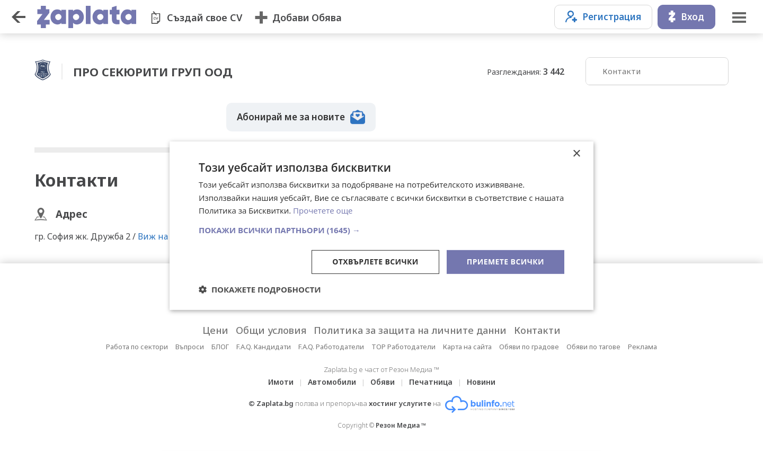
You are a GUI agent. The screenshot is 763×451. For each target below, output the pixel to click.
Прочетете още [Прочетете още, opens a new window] (322, 210)
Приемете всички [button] (505, 262)
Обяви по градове (529, 346)
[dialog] (381, 225)
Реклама (642, 346)
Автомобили (332, 382)
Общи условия (271, 330)
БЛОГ (220, 346)
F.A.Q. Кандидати (263, 346)
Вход (686, 17)
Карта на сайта (467, 346)
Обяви (382, 382)
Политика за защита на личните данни (410, 330)
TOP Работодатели (403, 346)
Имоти (281, 382)
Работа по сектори (137, 346)
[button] (381, 230)
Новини (481, 382)
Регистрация (603, 17)
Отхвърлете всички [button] (375, 262)
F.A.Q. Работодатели (331, 346)
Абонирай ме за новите (301, 117)
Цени (215, 330)
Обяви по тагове (593, 346)
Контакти (621, 71)
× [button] (576, 153)
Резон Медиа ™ (401, 425)
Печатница (431, 382)
